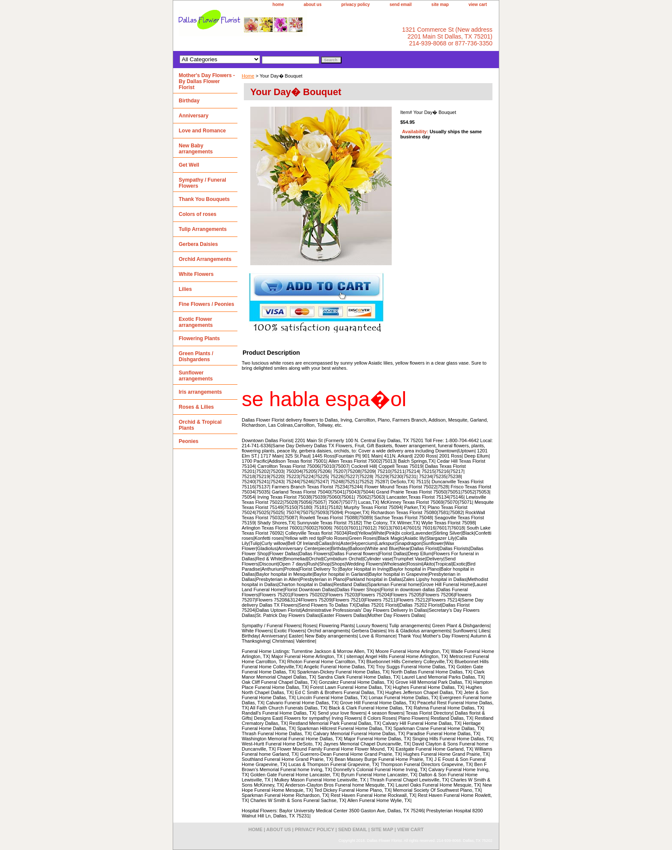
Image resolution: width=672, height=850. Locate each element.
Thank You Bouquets (204, 199)
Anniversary (193, 116)
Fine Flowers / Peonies (206, 304)
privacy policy (355, 4)
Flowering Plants (199, 338)
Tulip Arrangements (203, 229)
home (278, 4)
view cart (477, 4)
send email (401, 4)
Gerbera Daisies (198, 244)
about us (313, 4)
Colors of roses (197, 214)
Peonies (188, 441)
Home (248, 75)
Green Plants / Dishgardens (196, 356)
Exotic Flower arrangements (196, 322)
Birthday (189, 101)
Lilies (185, 289)
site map (440, 4)
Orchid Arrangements (205, 259)
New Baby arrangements (196, 149)
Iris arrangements (200, 392)
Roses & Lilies (196, 407)
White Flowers (196, 274)
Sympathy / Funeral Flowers (202, 183)
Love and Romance (202, 131)
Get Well (189, 165)
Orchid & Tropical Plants (200, 425)
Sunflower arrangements (196, 376)
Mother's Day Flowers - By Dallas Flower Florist (207, 81)
